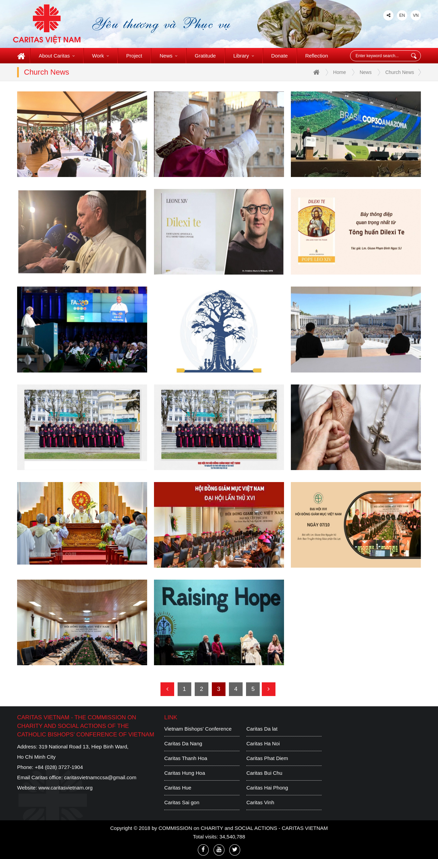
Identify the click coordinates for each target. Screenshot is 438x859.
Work (100, 56)
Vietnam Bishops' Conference (198, 729)
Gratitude (205, 56)
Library (243, 56)
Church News (399, 72)
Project (134, 56)
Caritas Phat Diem (267, 758)
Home (329, 73)
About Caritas (57, 56)
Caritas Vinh (260, 802)
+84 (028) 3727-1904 (59, 767)
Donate (279, 56)
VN (416, 15)
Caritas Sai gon (181, 802)
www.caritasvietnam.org (65, 788)
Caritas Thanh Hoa (185, 758)
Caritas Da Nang (183, 743)
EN (402, 15)
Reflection (316, 56)
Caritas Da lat (262, 729)
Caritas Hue (177, 788)
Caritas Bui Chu (264, 773)
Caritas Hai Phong (267, 788)
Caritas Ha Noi (263, 743)
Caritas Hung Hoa (184, 773)
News (168, 56)
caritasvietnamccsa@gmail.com (100, 777)
